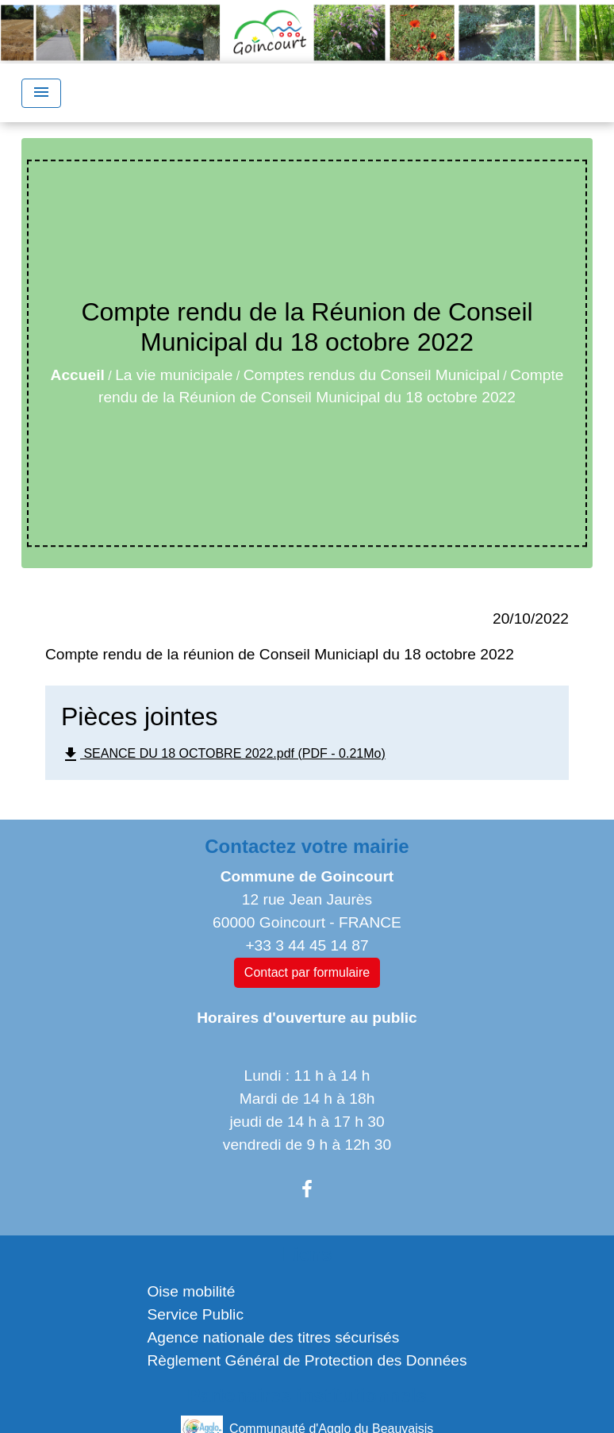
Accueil (78, 375)
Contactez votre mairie (307, 846)
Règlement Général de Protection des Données (306, 1360)
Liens (307, 1254)
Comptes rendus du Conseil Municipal (372, 375)
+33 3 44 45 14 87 (306, 945)
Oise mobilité (191, 1291)
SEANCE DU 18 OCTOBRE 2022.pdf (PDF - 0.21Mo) (223, 754)
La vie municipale (173, 375)
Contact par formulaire (307, 972)
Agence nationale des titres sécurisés (273, 1337)
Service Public (195, 1314)
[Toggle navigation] (41, 93)
